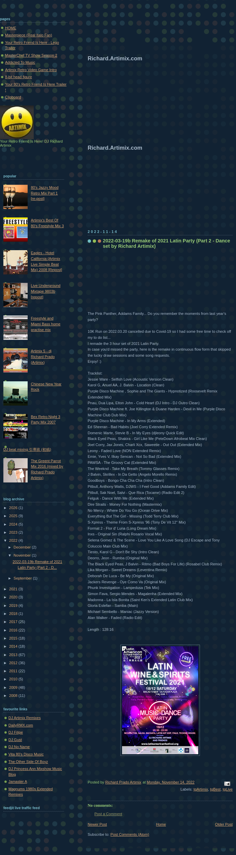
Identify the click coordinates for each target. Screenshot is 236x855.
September (23, 578)
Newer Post (97, 824)
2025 (14, 516)
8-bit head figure (18, 77)
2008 (14, 696)
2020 (14, 597)
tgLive (228, 789)
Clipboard (13, 97)
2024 (14, 524)
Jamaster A (17, 781)
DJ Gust (15, 740)
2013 (14, 655)
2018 (14, 614)
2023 (14, 532)
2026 (14, 508)
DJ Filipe (15, 732)
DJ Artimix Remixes (24, 718)
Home (161, 824)
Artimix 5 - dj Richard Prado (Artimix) (43, 356)
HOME (10, 28)
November (22, 555)
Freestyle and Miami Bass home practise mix (45, 323)
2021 (14, 589)
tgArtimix (201, 789)
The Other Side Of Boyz (28, 762)
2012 (14, 663)
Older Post (224, 824)
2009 (14, 687)
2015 (14, 638)
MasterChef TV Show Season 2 (31, 55)
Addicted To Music (20, 62)
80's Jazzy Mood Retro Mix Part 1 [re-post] (44, 193)
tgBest (215, 789)
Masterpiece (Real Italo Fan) (28, 35)
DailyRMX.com (20, 725)
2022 (14, 540)
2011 (14, 671)
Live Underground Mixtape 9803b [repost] (45, 291)
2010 (14, 679)
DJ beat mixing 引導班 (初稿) (27, 449)
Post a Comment (108, 814)
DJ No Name (19, 747)
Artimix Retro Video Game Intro (31, 70)
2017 (14, 622)
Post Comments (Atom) (130, 834)
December (22, 547)
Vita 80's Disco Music (25, 754)
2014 (14, 646)
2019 (14, 605)
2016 (14, 630)
